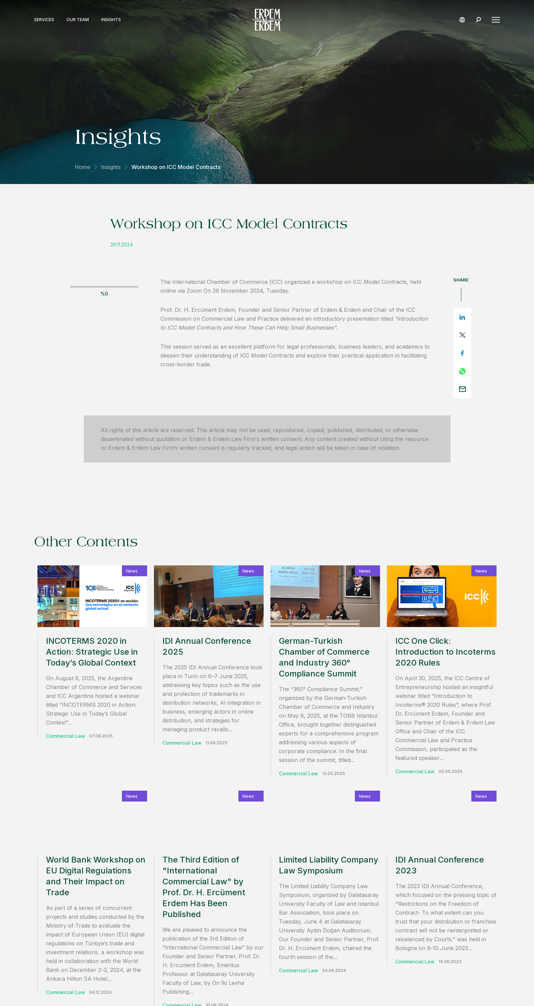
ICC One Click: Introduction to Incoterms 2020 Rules (445, 652)
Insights (111, 19)
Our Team (77, 19)
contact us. (357, 844)
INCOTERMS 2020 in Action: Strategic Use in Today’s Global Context (92, 652)
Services (44, 19)
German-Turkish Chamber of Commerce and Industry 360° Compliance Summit (324, 657)
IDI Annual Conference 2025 (206, 646)
